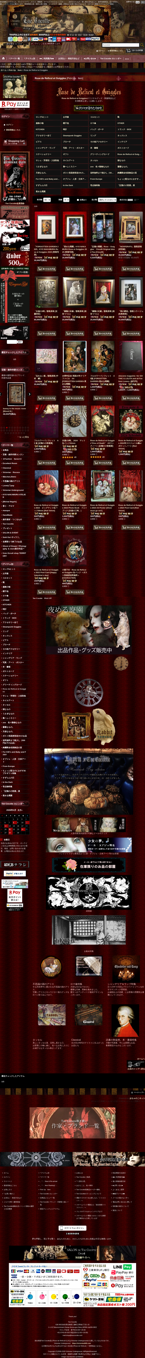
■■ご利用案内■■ (119, 1177)
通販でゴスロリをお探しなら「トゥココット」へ (91, 1199)
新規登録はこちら (116, 51)
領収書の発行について (121, 1206)
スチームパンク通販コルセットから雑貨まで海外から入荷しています (91, 1217)
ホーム (6, 1173)
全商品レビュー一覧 (47, 1198)
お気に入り (8, 1189)
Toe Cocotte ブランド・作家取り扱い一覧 (54, 1203)
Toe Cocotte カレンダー (48, 1194)
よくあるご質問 (118, 1189)
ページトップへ (139, 1092)
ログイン (101, 51)
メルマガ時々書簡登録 (12, 1202)
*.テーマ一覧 (44, 1177)
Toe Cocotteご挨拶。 (84, 1177)
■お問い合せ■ (118, 1185)
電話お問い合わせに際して (122, 1202)
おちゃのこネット (137, 1098)
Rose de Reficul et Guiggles (74, 98)
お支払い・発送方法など (13, 1198)
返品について (117, 1210)
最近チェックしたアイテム (50, 1209)
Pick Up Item (45, 1189)
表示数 (40, 200)
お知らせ (79, 1173)
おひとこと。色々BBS (84, 1185)
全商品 (5, 450)
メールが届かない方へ (121, 1198)
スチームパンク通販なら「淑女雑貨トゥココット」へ (91, 1206)
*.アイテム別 (44, 1173)
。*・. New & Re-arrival (48, 1181)
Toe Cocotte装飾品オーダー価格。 (88, 1189)
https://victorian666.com (81, 1343)
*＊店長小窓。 (81, 1181)
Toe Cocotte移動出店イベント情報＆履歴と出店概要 (19, 1207)
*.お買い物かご (9, 1194)
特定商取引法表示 (119, 1173)
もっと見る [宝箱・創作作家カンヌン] (24, 437)
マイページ (8, 1181)
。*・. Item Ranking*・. (48, 1185)
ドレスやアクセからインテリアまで (89, 1211)
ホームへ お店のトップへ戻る (136, 1064)
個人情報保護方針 (119, 1181)
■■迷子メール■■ (119, 1194)
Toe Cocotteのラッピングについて (88, 1194)
